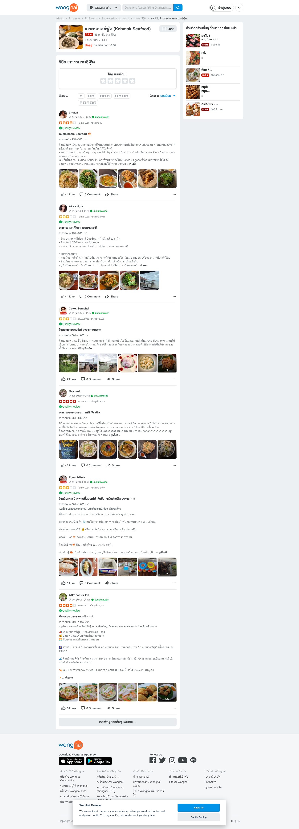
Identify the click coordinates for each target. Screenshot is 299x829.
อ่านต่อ (132, 164)
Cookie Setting (199, 817)
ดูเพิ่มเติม (87, 348)
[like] (68, 194)
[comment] (89, 194)
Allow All (198, 807)
